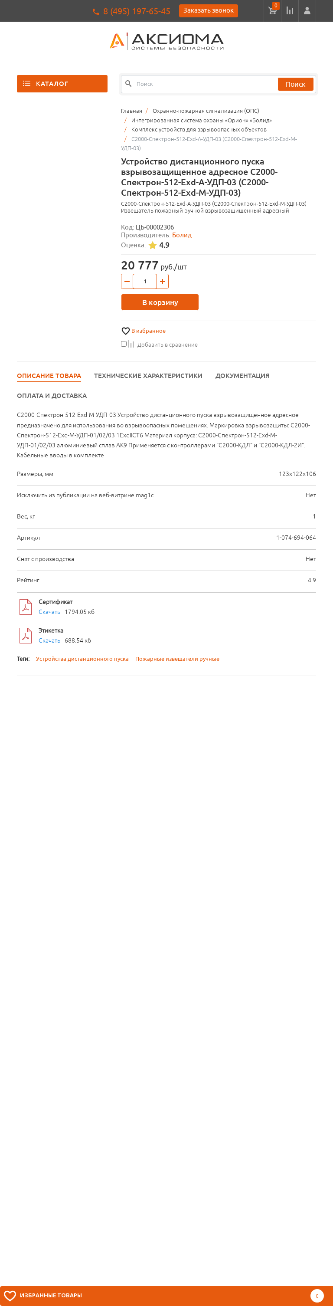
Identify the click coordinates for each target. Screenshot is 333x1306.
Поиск (296, 84)
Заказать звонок (208, 10)
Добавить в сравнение (159, 344)
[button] (307, 11)
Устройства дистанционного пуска (82, 659)
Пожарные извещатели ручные (177, 659)
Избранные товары (51, 1295)
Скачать (49, 611)
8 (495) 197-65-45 (136, 11)
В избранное (148, 331)
